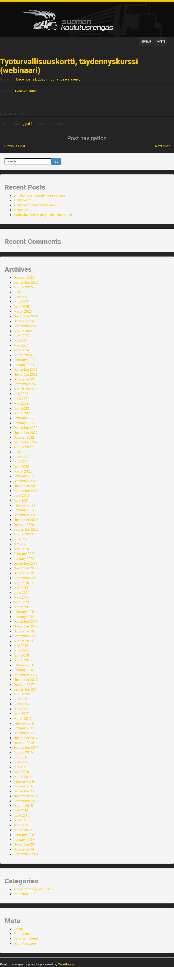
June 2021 (21, 496)
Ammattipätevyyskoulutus (33, 889)
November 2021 (26, 486)
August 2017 (23, 694)
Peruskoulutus (26, 91)
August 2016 (23, 752)
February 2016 (24, 781)
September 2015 (26, 801)
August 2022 (23, 447)
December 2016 (26, 733)
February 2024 (24, 360)
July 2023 (21, 394)
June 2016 (21, 762)
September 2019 (26, 578)
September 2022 (26, 442)
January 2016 (24, 786)
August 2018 (23, 641)
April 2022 (21, 467)
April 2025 (21, 307)
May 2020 (21, 544)
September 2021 (26, 491)
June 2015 (21, 815)
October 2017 (24, 685)
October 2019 (24, 573)
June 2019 (21, 593)
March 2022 (23, 471)
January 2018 (24, 670)
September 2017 (26, 689)
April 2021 (21, 501)
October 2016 (24, 743)
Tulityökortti (22, 200)
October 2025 (24, 278)
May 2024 (21, 345)
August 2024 (23, 331)
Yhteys (161, 41)
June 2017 (21, 704)
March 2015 (23, 830)
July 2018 (21, 646)
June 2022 (21, 457)
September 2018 (26, 636)
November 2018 (26, 626)
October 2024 (24, 321)
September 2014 (26, 854)
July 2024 (21, 336)
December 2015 (26, 791)
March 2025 (23, 311)
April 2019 (21, 602)
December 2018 (26, 622)
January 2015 (24, 840)
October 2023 (24, 379)
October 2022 (24, 437)
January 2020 (24, 559)
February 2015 (24, 835)
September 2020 (26, 529)
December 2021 (26, 481)
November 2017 (26, 680)
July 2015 (21, 811)
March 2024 (23, 355)
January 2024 (24, 365)
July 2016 (21, 757)
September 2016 (26, 748)
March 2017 (23, 719)
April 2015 (21, 825)
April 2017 (21, 714)
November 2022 (26, 433)
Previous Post (12, 146)
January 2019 (24, 617)
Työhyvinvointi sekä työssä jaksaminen (43, 215)
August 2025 (23, 287)
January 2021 (24, 510)
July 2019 (21, 588)
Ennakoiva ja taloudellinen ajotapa (39, 195)
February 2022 (24, 476)
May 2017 (21, 709)
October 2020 (24, 525)
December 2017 (26, 675)
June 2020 (21, 539)
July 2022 (21, 452)
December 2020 (26, 515)
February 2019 (24, 612)
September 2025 (26, 282)
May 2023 (21, 404)
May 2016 (21, 767)
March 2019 (23, 607)
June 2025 (21, 297)
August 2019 (23, 583)
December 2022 (26, 428)
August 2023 (23, 389)
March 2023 (23, 413)
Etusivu (146, 41)
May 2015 (21, 820)
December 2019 (26, 563)
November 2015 (26, 796)
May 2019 (21, 597)
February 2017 (24, 723)
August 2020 (23, 534)
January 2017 (24, 728)
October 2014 (24, 849)
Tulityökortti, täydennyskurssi (36, 205)
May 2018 (21, 651)
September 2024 (26, 326)
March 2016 (23, 777)
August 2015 (23, 806)
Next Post (164, 146)
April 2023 (21, 408)
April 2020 (21, 549)
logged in (27, 124)
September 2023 (26, 384)
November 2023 (26, 375)
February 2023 (24, 418)
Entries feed (22, 934)
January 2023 (24, 423)
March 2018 (23, 660)
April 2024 (21, 350)
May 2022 (21, 462)
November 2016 (26, 738)
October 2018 (24, 631)
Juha (54, 79)
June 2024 (21, 341)
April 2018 (21, 655)
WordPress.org (25, 943)
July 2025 (21, 292)
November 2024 (26, 316)
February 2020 (24, 554)
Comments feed (26, 938)
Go (56, 161)
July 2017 (21, 699)
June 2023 (21, 399)
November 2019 (26, 568)
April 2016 (21, 772)
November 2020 (26, 520)
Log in (18, 929)
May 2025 (21, 302)
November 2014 (26, 844)
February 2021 (24, 505)
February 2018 (24, 665)
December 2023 (26, 370)
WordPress (66, 964)
